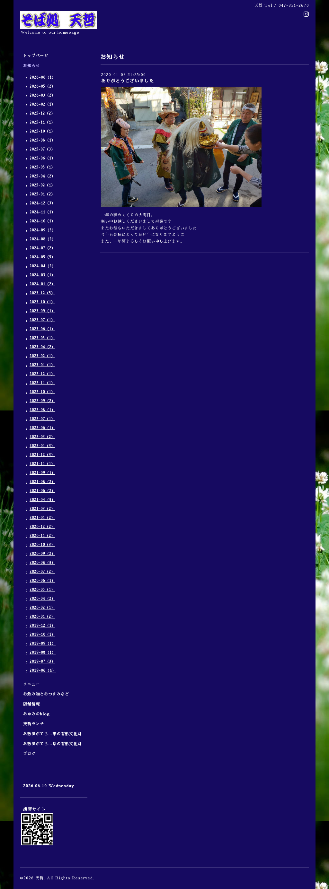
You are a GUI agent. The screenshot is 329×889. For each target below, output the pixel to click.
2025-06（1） (42, 158)
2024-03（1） (42, 275)
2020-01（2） (42, 616)
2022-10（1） (42, 392)
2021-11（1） (42, 464)
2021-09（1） (42, 473)
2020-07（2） (42, 572)
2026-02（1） (42, 104)
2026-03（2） (42, 95)
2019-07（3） (42, 661)
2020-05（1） (42, 589)
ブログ (29, 754)
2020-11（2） (42, 536)
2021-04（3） (42, 500)
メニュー (33, 684)
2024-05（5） (42, 257)
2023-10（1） (42, 302)
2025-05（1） (42, 167)
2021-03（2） (42, 509)
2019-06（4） (43, 670)
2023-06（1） (42, 329)
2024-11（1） (42, 212)
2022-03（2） (42, 437)
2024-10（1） (42, 221)
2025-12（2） (42, 113)
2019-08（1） (43, 652)
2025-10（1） (42, 131)
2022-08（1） (42, 410)
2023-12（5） (42, 293)
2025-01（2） (42, 194)
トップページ (35, 56)
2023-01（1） (42, 365)
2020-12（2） (42, 527)
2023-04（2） (42, 347)
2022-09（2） (42, 401)
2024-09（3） (43, 230)
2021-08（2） (42, 482)
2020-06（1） (42, 581)
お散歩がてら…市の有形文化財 (52, 734)
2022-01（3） (42, 446)
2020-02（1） (42, 607)
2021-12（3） (42, 455)
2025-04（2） (42, 176)
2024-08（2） (43, 239)
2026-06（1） (43, 77)
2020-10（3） (42, 545)
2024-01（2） (42, 284)
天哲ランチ (33, 724)
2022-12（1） (42, 374)
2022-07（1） (42, 419)
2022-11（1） (42, 383)
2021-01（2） (42, 518)
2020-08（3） (42, 563)
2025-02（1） (42, 185)
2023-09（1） (42, 311)
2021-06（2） (42, 491)
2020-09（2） (42, 554)
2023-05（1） (42, 338)
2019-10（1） (42, 634)
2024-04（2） (43, 266)
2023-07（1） (42, 320)
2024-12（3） (42, 203)
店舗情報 (31, 704)
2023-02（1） (42, 356)
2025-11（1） (42, 122)
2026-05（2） (42, 86)
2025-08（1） (42, 140)
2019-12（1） (42, 625)
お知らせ (31, 66)
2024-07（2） (42, 248)
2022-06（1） (42, 428)
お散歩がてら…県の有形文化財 (52, 744)
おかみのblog (36, 714)
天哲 (39, 878)
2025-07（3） (42, 149)
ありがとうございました (127, 81)
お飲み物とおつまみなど (46, 694)
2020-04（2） (42, 598)
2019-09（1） (43, 643)
